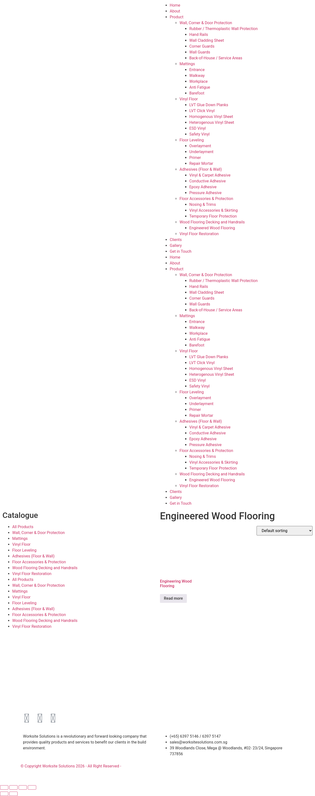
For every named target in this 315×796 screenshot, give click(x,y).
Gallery (176, 245)
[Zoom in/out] (4, 787)
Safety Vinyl (199, 134)
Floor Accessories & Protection (206, 198)
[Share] (23, 787)
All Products (22, 526)
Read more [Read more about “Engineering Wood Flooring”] (173, 598)
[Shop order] (285, 530)
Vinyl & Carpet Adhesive (210, 175)
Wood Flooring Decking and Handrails (212, 222)
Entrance (197, 69)
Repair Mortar (201, 163)
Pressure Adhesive (205, 192)
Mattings (187, 64)
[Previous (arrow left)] (4, 794)
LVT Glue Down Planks (208, 105)
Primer (195, 157)
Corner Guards (201, 46)
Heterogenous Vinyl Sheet (211, 122)
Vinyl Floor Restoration (199, 233)
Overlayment (200, 146)
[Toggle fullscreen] (13, 787)
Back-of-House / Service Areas (215, 58)
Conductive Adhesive (207, 181)
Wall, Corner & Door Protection (206, 23)
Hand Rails (198, 34)
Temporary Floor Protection (213, 216)
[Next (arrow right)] (13, 794)
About (175, 11)
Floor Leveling (192, 140)
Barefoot (196, 93)
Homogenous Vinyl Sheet (211, 116)
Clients (176, 239)
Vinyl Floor (189, 99)
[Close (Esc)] (32, 787)
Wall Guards (199, 52)
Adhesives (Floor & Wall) (201, 169)
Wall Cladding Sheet (206, 40)
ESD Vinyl (197, 128)
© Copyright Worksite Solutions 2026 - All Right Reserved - (71, 766)
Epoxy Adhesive (203, 187)
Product (176, 17)
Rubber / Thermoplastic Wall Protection (223, 28)
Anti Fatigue (199, 87)
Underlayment (201, 151)
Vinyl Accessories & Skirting (213, 210)
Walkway (197, 75)
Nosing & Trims (202, 204)
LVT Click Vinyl (202, 110)
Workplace (198, 81)
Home (175, 5)
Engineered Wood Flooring (212, 228)
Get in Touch (180, 251)
